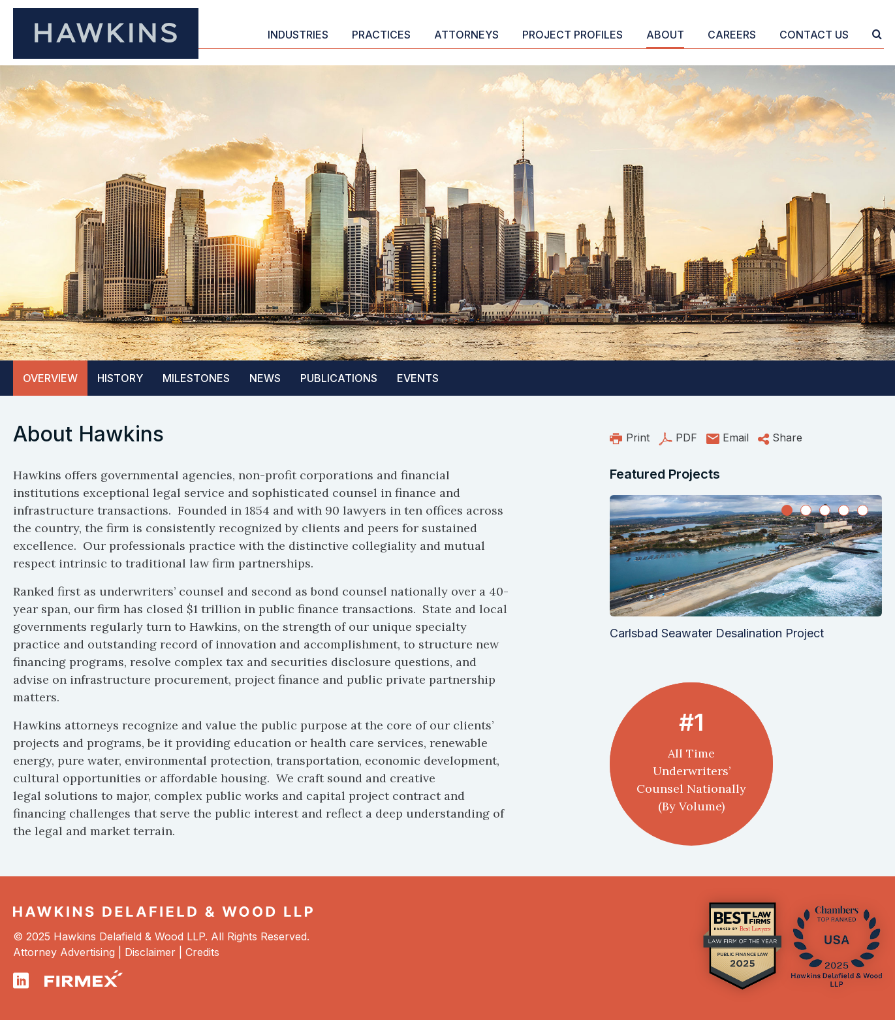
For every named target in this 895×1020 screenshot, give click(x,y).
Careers (732, 34)
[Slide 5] (862, 510)
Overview (50, 378)
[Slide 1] (787, 510)
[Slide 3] (824, 510)
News (265, 378)
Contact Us (814, 34)
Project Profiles (572, 34)
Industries (298, 34)
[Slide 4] (843, 510)
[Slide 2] (805, 510)
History (120, 378)
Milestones (196, 378)
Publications (338, 378)
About (665, 34)
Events (418, 378)
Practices (381, 34)
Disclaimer (150, 952)
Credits (202, 952)
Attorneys (466, 34)
